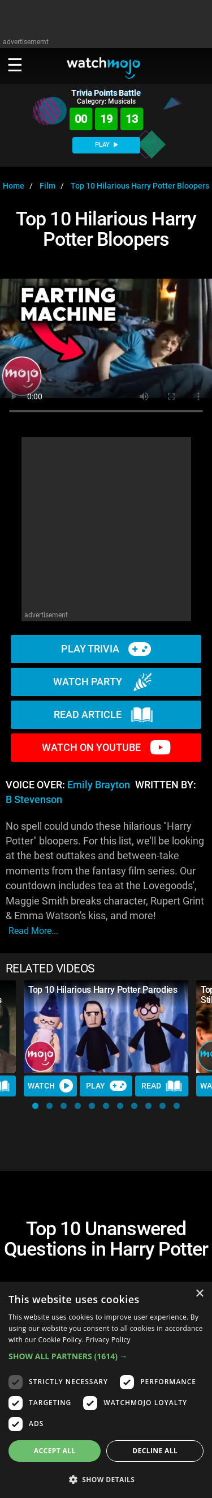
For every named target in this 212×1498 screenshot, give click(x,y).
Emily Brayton (98, 785)
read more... (33, 930)
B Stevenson (34, 799)
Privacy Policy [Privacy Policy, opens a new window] (108, 1340)
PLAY (106, 144)
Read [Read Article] (161, 1086)
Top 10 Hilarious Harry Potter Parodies (103, 989)
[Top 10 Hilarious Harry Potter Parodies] (106, 1026)
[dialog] (106, 1390)
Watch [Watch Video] (50, 1085)
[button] (35, 1106)
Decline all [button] (155, 1451)
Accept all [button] (55, 1451)
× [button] (199, 1294)
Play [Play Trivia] (106, 1085)
